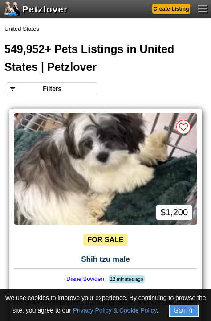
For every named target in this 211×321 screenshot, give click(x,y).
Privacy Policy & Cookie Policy (115, 310)
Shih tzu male (105, 259)
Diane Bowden (85, 279)
